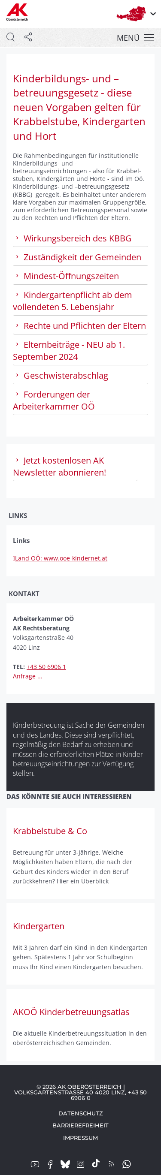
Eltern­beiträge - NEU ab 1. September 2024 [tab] (69, 350)
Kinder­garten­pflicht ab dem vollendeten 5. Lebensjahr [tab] (72, 301)
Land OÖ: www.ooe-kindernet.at (60, 558)
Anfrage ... (28, 676)
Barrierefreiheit (80, 1125)
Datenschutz (80, 1113)
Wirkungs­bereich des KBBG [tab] (72, 238)
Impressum (80, 1137)
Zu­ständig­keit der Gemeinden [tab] (77, 257)
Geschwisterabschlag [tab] (60, 375)
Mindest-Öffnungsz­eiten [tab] (66, 276)
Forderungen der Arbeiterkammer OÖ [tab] (54, 400)
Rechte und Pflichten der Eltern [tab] (79, 325)
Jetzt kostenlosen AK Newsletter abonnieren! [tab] (59, 466)
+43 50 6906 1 (46, 667)
